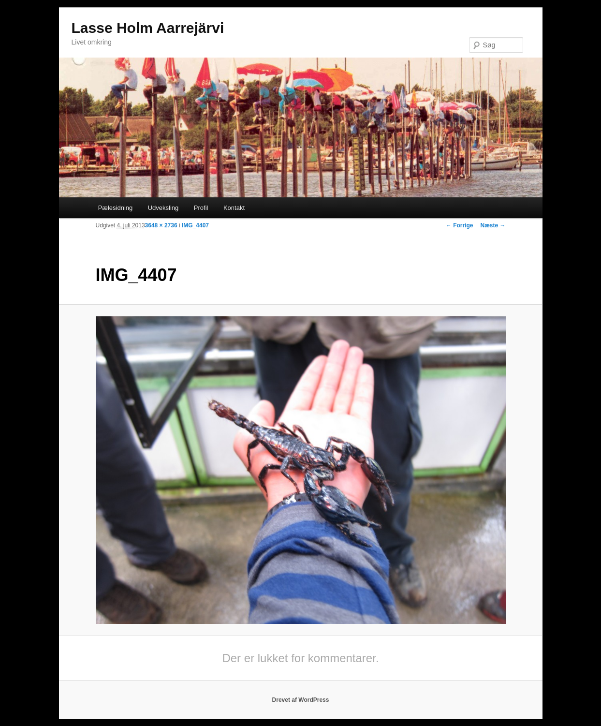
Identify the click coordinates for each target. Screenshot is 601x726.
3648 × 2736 (161, 225)
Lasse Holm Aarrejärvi (148, 28)
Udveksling (163, 207)
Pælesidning (115, 207)
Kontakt (234, 207)
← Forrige (459, 225)
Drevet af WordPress (300, 699)
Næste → (492, 225)
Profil (201, 207)
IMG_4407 (195, 225)
